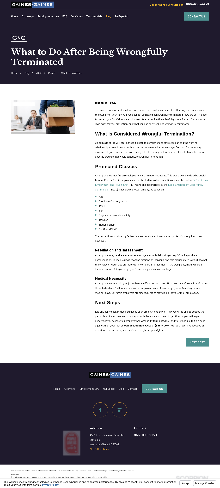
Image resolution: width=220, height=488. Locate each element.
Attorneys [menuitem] (28, 16)
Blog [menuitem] (108, 16)
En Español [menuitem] (121, 16)
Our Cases (109, 388)
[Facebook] (100, 409)
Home (56, 388)
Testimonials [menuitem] (94, 16)
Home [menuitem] (14, 16)
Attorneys (69, 388)
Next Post (197, 342)
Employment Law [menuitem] (48, 16)
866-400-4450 (197, 4)
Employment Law (89, 388)
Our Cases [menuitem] (76, 16)
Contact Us (196, 16)
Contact (132, 388)
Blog (121, 388)
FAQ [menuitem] (64, 16)
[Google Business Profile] (119, 409)
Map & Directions (99, 448)
